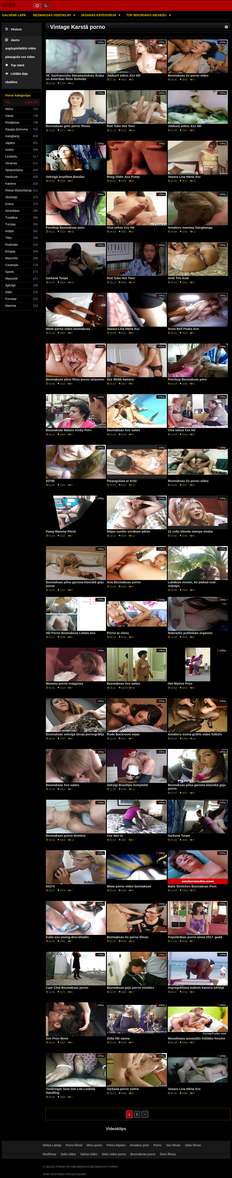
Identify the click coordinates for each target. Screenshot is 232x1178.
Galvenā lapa (14, 15)
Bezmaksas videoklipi (52, 15)
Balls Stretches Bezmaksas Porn (192, 886)
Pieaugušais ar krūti (122, 481)
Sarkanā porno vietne (123, 1089)
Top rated (14, 65)
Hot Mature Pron (180, 683)
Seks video (68, 1154)
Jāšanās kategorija (99, 15)
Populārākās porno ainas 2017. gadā (195, 937)
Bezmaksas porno (143, 1154)
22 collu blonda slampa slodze (190, 531)
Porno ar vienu (118, 633)
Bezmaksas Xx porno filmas (127, 937)
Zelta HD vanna (118, 1038)
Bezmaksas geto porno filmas (68, 126)
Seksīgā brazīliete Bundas (65, 177)
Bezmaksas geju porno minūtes (130, 987)
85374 (50, 886)
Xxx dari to (115, 835)
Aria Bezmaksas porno (124, 582)
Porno (157, 1145)
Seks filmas (193, 1145)
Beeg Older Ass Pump (123, 177)
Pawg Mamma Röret (61, 531)
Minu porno (94, 1145)
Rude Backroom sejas (123, 734)
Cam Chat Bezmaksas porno (67, 987)
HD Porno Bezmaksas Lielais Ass (70, 633)
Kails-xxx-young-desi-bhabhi (67, 937)
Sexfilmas (49, 1154)
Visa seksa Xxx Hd (120, 227)
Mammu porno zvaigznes (64, 683)
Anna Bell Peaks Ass (183, 329)
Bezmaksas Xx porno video (188, 75)
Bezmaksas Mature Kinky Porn (69, 430)
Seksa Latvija (52, 1145)
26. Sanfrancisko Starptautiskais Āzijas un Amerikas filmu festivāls (75, 77)
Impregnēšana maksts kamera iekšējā (196, 987)
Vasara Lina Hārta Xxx (184, 177)
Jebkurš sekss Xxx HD (123, 75)
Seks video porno (114, 1154)
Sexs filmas (168, 1154)
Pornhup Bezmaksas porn (65, 227)
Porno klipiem (116, 1145)
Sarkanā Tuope (57, 278)
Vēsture (13, 29)
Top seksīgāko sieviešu (146, 15)
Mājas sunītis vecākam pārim (128, 531)
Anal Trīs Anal (178, 278)
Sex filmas (173, 1145)
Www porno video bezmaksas (68, 329)
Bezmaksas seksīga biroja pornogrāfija (75, 734)
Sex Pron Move (57, 1038)
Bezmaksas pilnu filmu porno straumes (75, 379)
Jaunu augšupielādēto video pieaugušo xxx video (20, 49)
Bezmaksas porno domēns (66, 835)
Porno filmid (74, 1145)
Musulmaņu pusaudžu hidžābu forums (196, 1038)
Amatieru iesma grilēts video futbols (195, 734)
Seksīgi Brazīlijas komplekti (127, 785)
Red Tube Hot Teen (121, 126)
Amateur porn (139, 1145)
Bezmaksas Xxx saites (123, 430)
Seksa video (88, 1154)
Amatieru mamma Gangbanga (190, 227)
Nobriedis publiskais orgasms (190, 633)
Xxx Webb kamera (120, 379)
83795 (50, 481)
